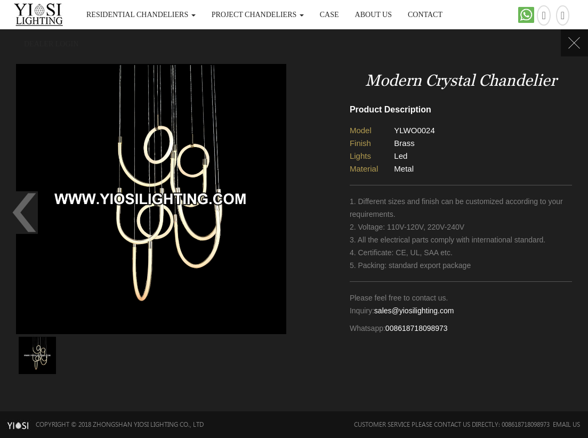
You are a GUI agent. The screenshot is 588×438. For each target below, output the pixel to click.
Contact (425, 15)
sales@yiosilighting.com (414, 310)
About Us (373, 15)
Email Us (566, 424)
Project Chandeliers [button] (258, 15)
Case (329, 15)
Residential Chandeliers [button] (141, 15)
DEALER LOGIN (51, 44)
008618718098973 (416, 328)
